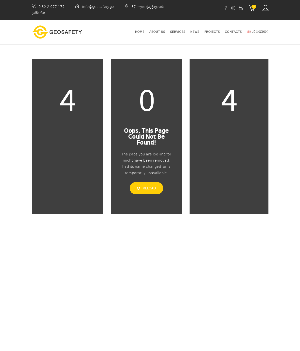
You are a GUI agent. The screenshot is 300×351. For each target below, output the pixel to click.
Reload (146, 188)
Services (177, 31)
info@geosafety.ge (98, 6)
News (194, 31)
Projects (212, 31)
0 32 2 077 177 (51, 6)
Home (139, 31)
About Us (157, 31)
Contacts (233, 31)
